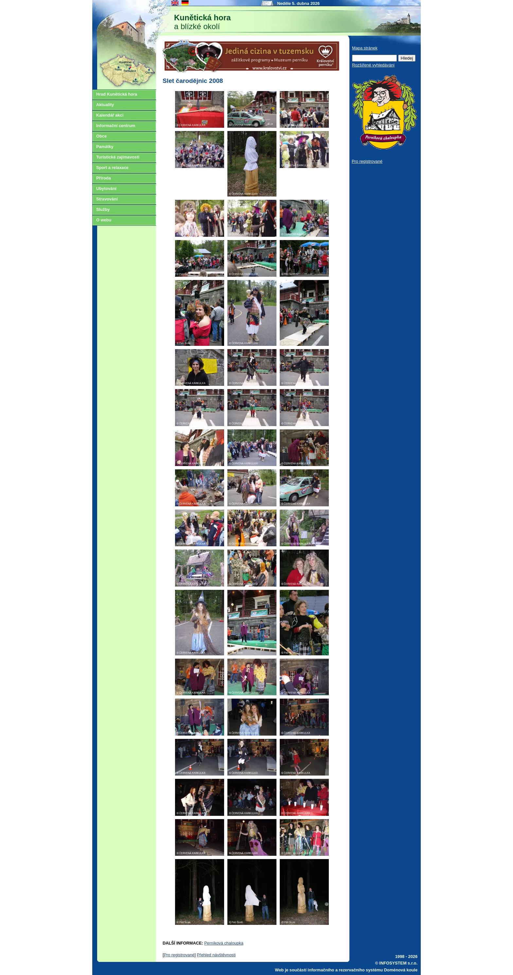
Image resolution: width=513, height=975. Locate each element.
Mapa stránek (365, 48)
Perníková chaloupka (223, 943)
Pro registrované (179, 954)
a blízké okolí (202, 22)
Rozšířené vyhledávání (373, 65)
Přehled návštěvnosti (216, 954)
